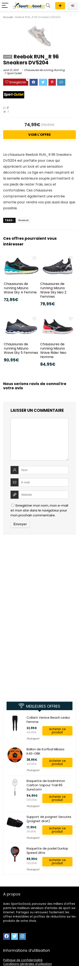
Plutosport (33, 738)
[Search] (48, 5)
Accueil (8, 17)
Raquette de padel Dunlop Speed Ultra (47, 850)
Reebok (23, 220)
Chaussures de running (38, 70)
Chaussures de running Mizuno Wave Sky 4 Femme (20, 288)
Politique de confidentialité (23, 960)
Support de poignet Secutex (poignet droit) (49, 818)
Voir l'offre (39, 134)
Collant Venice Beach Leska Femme (48, 719)
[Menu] (5, 5)
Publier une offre (60, 5)
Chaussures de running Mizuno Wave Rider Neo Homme (53, 350)
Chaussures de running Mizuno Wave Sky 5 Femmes (21, 348)
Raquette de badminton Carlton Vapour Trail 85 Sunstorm (46, 785)
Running (59, 70)
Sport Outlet (14, 73)
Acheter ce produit (57, 730)
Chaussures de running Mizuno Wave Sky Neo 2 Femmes (53, 290)
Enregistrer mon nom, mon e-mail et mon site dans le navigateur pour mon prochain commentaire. (39, 510)
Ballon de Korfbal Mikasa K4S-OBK (45, 751)
